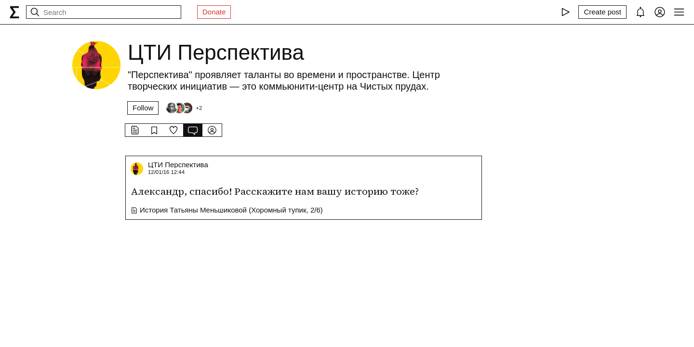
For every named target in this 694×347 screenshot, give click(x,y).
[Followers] (183, 108)
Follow (143, 108)
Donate (214, 12)
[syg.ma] (14, 12)
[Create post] (602, 12)
